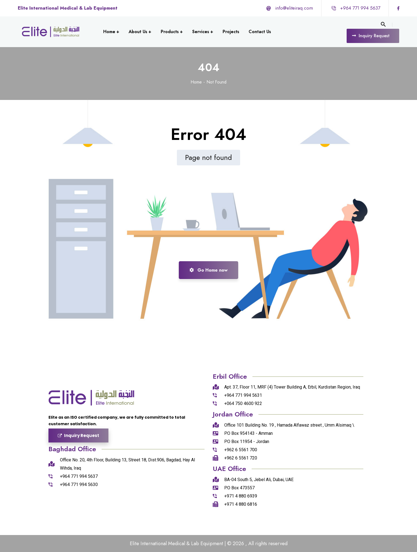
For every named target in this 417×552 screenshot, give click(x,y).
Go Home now (208, 270)
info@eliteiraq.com (294, 8)
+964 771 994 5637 (360, 8)
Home (196, 82)
